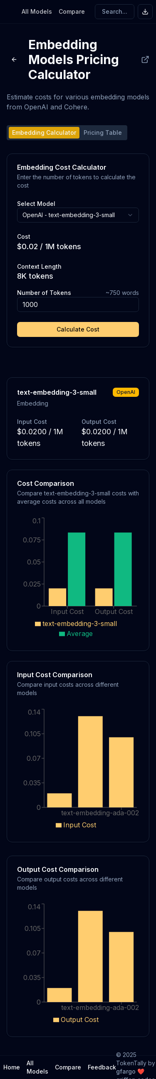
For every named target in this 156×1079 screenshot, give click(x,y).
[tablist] (67, 132)
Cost (23, 236)
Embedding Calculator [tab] (44, 132)
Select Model (36, 203)
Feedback (102, 1067)
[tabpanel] (78, 250)
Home (11, 1067)
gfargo (126, 1071)
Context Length (39, 266)
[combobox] (78, 215)
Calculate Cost (78, 329)
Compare (72, 11)
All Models (37, 11)
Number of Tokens (44, 292)
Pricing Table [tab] (103, 132)
